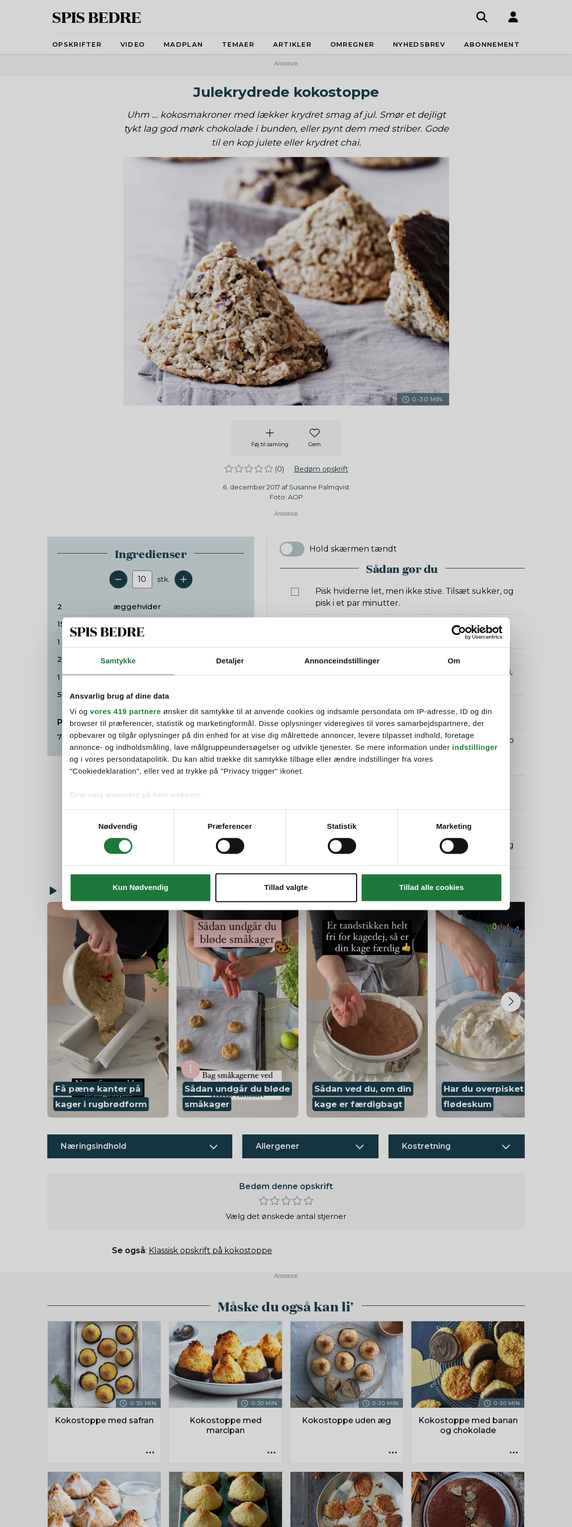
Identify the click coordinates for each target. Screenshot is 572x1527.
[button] (108, 1010)
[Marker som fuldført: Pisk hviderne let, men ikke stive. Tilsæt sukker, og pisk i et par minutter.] (295, 592)
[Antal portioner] (142, 579)
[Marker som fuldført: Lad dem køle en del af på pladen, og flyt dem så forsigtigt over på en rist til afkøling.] (295, 787)
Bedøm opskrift (321, 469)
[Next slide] (511, 1002)
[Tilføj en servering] (183, 579)
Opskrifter (76, 44)
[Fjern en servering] (118, 579)
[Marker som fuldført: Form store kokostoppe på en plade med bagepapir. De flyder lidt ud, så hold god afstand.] (295, 707)
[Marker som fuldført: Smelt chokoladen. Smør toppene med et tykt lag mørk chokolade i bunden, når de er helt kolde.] (295, 846)
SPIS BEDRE (96, 16)
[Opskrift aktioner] (150, 1453)
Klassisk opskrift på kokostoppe (210, 1250)
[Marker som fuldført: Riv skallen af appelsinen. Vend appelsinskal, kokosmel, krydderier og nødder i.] (295, 626)
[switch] (292, 549)
